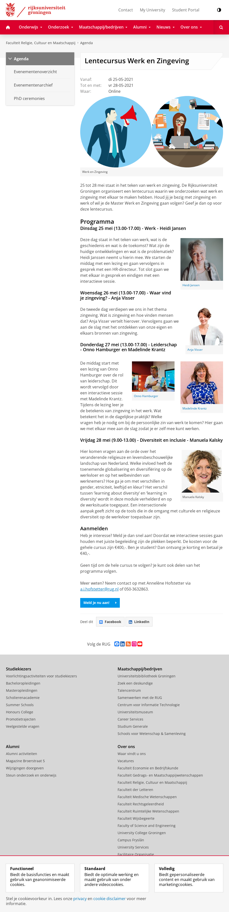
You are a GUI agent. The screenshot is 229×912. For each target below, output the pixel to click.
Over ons (126, 746)
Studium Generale (133, 726)
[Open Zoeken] (221, 27)
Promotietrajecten (21, 719)
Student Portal (185, 10)
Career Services (130, 719)
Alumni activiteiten (21, 753)
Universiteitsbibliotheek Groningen (147, 676)
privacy (80, 898)
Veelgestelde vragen (22, 726)
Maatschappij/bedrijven (140, 668)
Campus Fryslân (131, 840)
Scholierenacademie (23, 697)
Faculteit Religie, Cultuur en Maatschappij (41, 42)
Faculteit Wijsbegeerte (136, 818)
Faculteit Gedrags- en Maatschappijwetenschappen (160, 775)
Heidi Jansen (191, 285)
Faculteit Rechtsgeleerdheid (141, 804)
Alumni (12, 746)
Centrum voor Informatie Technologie (149, 704)
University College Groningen (142, 832)
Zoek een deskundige (135, 683)
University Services (133, 847)
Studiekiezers (18, 668)
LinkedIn (139, 621)
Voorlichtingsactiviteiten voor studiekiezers (41, 676)
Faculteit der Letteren (135, 789)
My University (152, 10)
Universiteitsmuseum (135, 712)
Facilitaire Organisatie (136, 854)
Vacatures (126, 760)
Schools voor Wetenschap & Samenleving (152, 733)
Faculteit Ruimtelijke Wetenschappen (148, 811)
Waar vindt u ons (132, 753)
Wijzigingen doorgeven (25, 768)
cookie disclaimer (109, 898)
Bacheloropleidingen (23, 683)
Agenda (86, 42)
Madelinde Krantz (194, 408)
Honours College (19, 712)
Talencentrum (129, 690)
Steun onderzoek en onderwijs (31, 775)
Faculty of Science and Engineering (147, 825)
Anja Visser (195, 349)
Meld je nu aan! (100, 602)
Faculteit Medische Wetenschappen (147, 796)
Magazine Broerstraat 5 (25, 760)
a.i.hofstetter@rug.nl (99, 589)
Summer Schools (20, 704)
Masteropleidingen (21, 690)
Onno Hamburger (146, 396)
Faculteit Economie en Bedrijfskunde (148, 768)
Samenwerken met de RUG (140, 697)
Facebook (110, 621)
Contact (125, 10)
